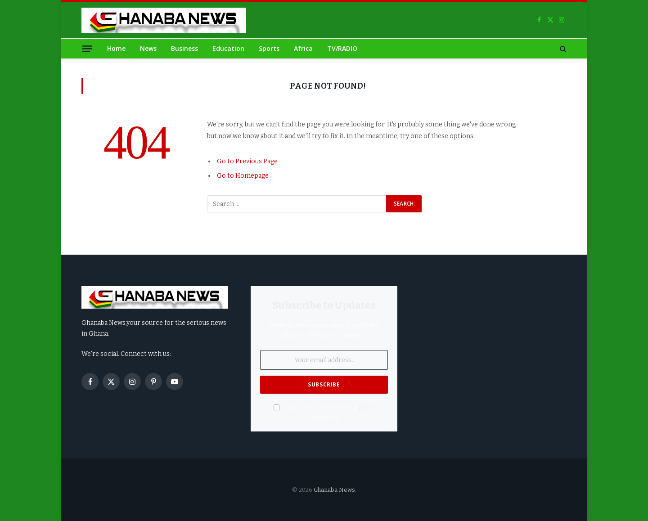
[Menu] (87, 48)
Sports (269, 48)
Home (116, 48)
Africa (303, 48)
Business (184, 48)
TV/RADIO (342, 48)
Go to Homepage (243, 176)
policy (367, 407)
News (148, 48)
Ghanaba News (334, 489)
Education (228, 48)
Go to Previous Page (247, 161)
